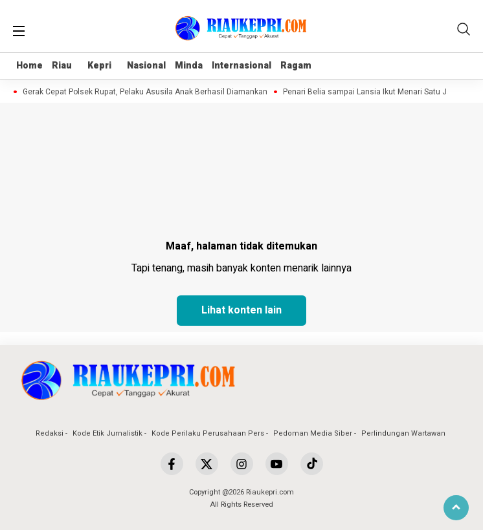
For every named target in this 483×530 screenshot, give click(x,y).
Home (29, 65)
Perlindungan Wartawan (403, 433)
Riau (62, 65)
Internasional (241, 65)
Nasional (146, 65)
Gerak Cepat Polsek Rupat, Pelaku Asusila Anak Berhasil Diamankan (147, 92)
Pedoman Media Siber (312, 433)
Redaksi (49, 433)
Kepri (99, 65)
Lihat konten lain (241, 310)
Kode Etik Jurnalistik (107, 433)
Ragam (295, 65)
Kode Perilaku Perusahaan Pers (208, 433)
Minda (189, 65)
